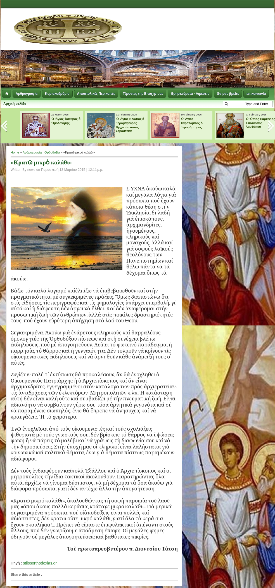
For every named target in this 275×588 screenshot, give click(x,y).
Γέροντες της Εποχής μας (143, 94)
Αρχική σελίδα (14, 104)
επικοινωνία (256, 94)
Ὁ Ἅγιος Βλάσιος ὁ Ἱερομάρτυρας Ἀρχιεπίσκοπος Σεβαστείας (130, 125)
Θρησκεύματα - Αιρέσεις (190, 94)
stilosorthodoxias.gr (40, 563)
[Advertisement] (180, 49)
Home (15, 152)
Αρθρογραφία (26, 94)
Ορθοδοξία (52, 152)
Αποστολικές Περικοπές (96, 94)
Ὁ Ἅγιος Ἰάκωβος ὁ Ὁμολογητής (65, 121)
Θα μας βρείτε (228, 94)
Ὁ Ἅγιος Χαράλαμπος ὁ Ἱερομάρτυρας (192, 123)
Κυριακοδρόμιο (57, 94)
